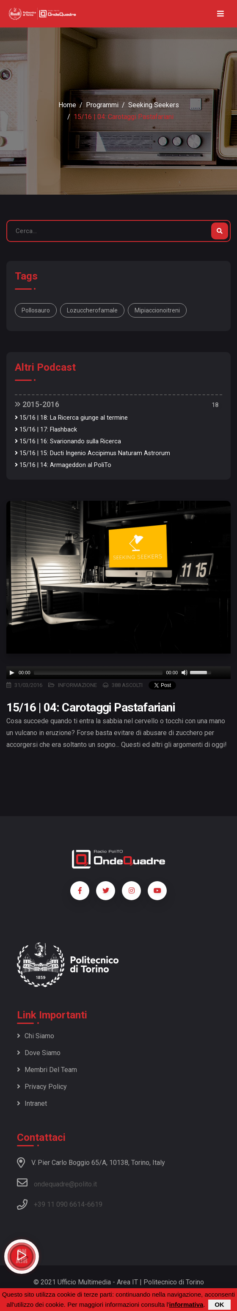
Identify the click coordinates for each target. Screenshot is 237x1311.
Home (67, 105)
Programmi (102, 105)
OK (219, 1304)
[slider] (98, 672)
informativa (186, 1304)
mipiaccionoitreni (157, 310)
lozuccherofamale (92, 310)
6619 (94, 1204)
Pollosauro (36, 310)
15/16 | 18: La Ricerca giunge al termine (71, 417)
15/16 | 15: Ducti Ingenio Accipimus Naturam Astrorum (92, 453)
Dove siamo (39, 1053)
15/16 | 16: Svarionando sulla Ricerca (68, 441)
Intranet (32, 1103)
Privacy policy (42, 1087)
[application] (118, 672)
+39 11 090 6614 (59, 1204)
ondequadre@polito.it (57, 1182)
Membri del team (47, 1070)
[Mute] (184, 672)
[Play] (11, 672)
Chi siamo (35, 1036)
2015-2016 (37, 404)
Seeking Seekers (153, 105)
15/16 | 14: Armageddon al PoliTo (63, 465)
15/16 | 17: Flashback (46, 429)
